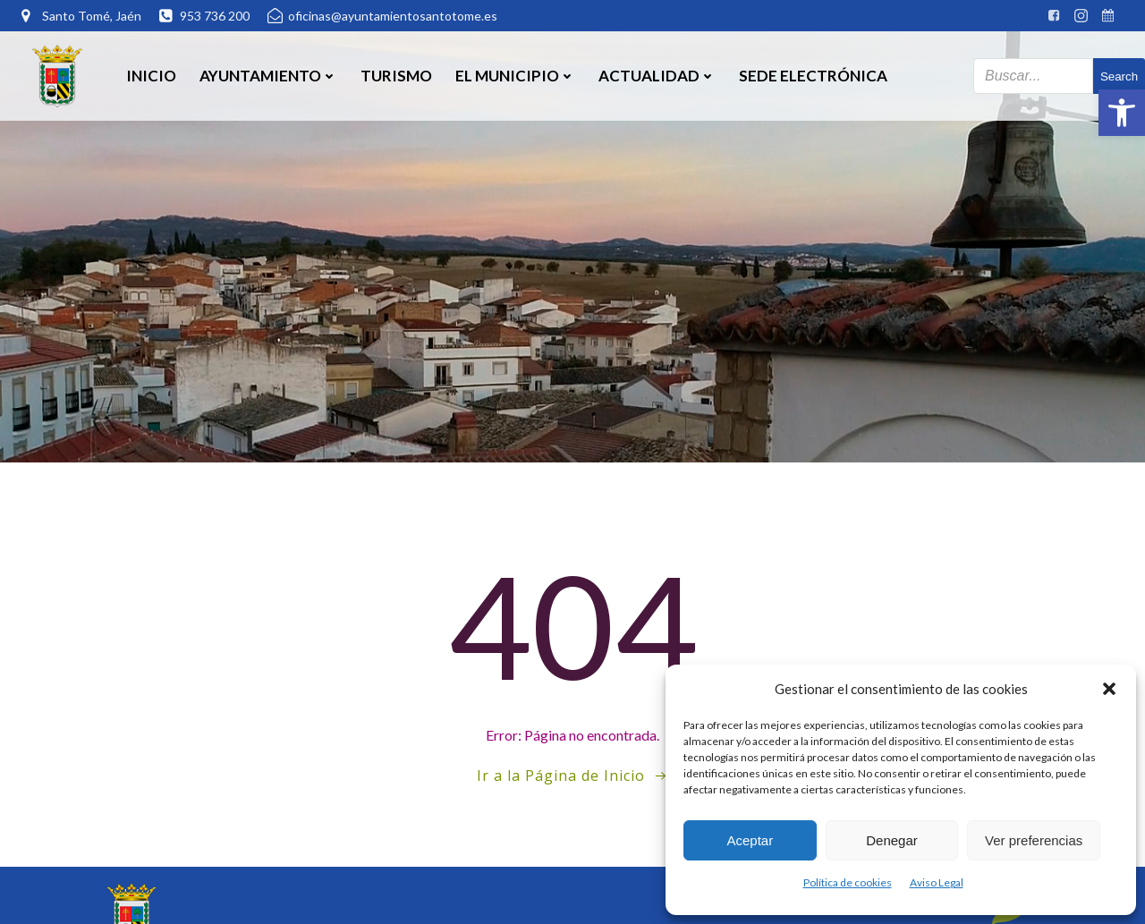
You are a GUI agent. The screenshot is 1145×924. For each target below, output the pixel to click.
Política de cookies (847, 882)
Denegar (892, 840)
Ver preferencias (1033, 840)
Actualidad (657, 75)
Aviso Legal (936, 882)
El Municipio (515, 75)
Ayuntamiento (268, 75)
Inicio (151, 75)
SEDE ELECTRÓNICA (813, 75)
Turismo (396, 75)
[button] (1121, 112)
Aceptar (749, 840)
